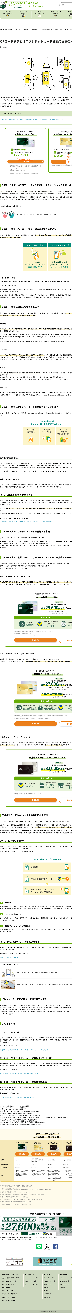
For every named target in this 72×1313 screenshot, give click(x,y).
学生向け (46, 1297)
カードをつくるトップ (30, 1278)
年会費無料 (46, 1294)
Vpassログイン (63, 1284)
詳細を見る (22, 1154)
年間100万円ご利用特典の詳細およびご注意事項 (48, 715)
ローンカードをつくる (30, 1284)
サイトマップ (63, 1287)
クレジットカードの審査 (8, 1297)
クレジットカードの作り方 (9, 1294)
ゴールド (46, 1291)
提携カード (46, 1284)
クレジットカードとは (8, 1284)
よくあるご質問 (63, 1281)
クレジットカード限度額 (8, 1300)
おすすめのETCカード (8, 1281)
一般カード (46, 1287)
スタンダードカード (49, 1281)
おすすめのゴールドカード (9, 1275)
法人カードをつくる (30, 1281)
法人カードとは (6, 1287)
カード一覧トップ (48, 1278)
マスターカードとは (7, 1291)
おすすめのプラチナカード (9, 1278)
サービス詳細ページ (42, 631)
